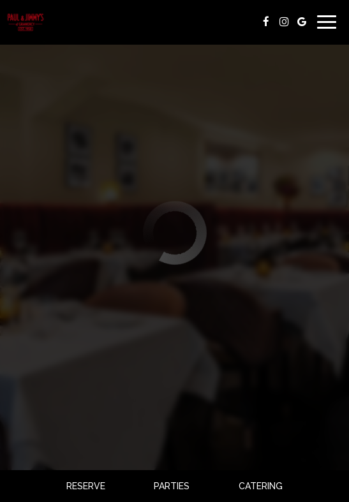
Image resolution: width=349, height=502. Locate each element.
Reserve (85, 486)
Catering (261, 486)
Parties (171, 486)
